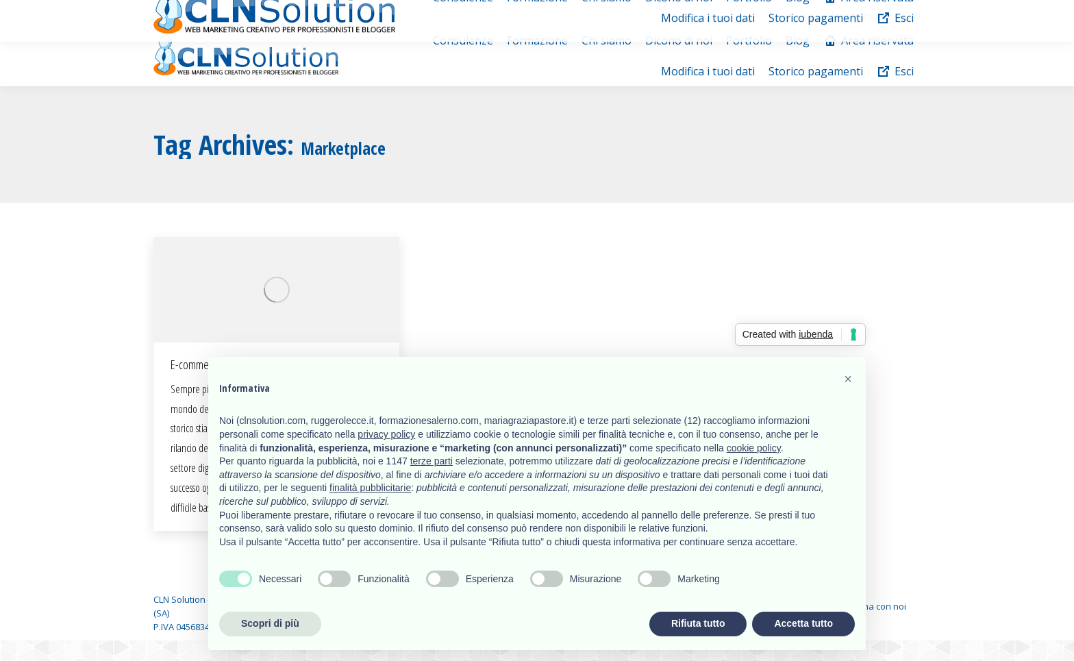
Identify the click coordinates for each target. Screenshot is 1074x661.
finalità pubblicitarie (370, 487)
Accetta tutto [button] (803, 623)
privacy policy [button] (386, 434)
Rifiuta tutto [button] (698, 623)
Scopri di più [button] (270, 623)
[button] (848, 379)
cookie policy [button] (754, 447)
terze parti (431, 461)
